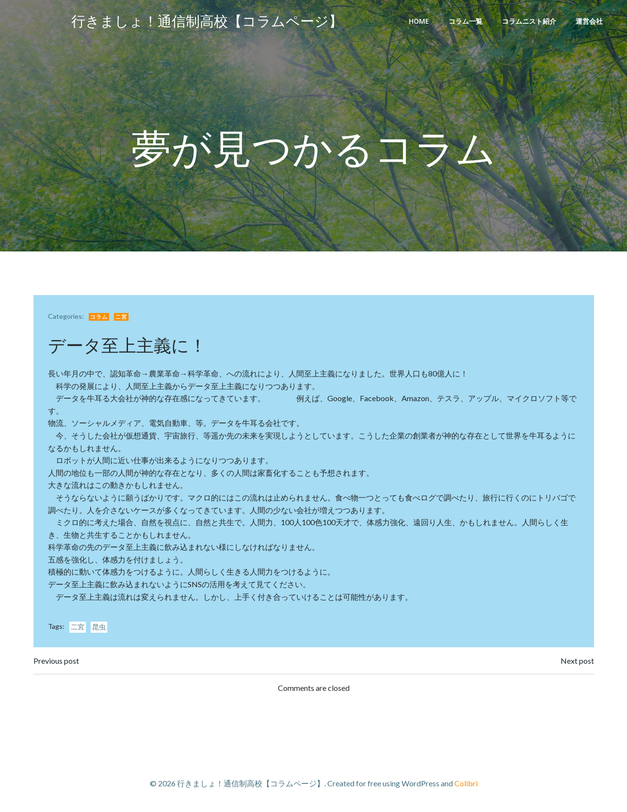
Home (419, 21)
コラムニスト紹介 (529, 21)
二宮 (121, 316)
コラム (99, 316)
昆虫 (99, 627)
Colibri (466, 783)
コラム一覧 (465, 21)
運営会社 (589, 21)
